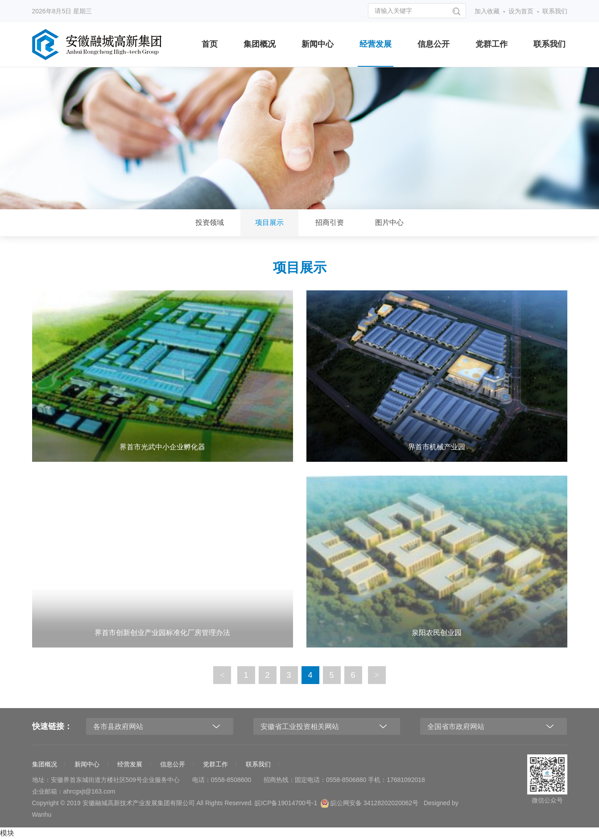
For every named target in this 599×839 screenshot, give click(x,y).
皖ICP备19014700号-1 (286, 802)
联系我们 (554, 11)
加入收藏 (487, 11)
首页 (210, 44)
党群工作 (491, 44)
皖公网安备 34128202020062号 (369, 803)
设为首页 (520, 11)
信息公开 (433, 44)
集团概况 (260, 44)
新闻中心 (318, 44)
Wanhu (42, 814)
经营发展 (375, 44)
